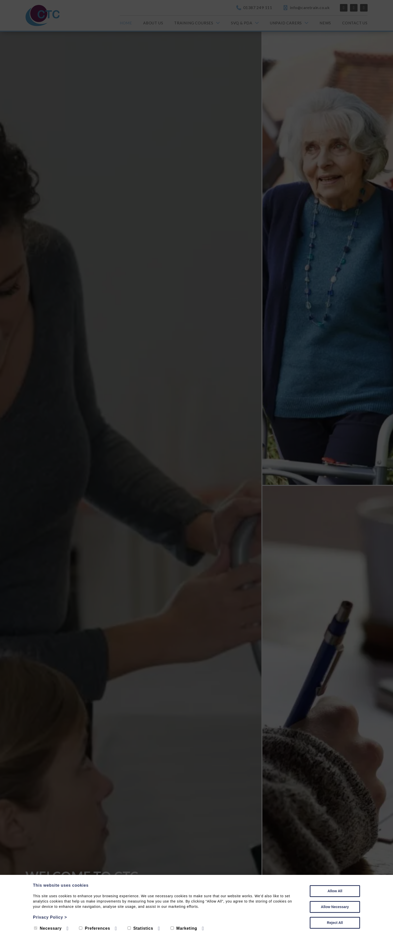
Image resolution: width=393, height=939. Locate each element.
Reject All (335, 923)
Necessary (48, 928)
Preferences (94, 928)
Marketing (184, 928)
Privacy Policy (50, 917)
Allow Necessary (335, 907)
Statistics (140, 928)
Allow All (335, 891)
